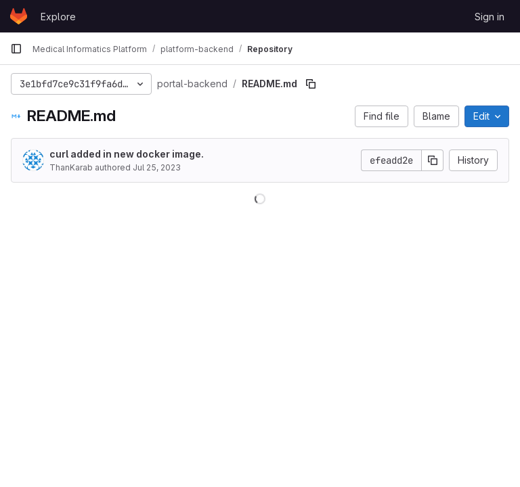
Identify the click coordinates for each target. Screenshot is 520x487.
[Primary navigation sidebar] (16, 49)
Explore (58, 16)
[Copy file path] (311, 84)
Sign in (489, 16)
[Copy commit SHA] (432, 160)
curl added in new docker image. (126, 154)
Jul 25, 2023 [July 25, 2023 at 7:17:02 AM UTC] (157, 167)
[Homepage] (18, 16)
